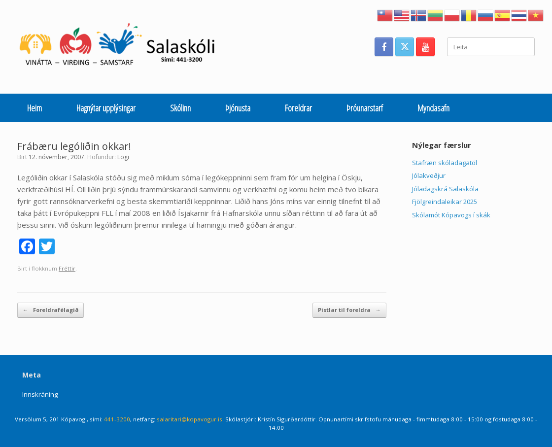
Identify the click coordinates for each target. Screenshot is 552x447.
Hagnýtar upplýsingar (106, 108)
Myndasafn (433, 108)
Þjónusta (237, 108)
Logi (123, 157)
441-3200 (117, 419)
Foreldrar (298, 108)
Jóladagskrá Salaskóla (445, 188)
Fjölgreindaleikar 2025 (444, 201)
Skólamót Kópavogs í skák (451, 214)
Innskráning (40, 394)
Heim (34, 108)
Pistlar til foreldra (349, 310)
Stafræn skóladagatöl (444, 162)
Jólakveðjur (429, 175)
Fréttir (67, 268)
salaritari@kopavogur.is (189, 419)
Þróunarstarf (364, 108)
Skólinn (180, 108)
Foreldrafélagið (50, 310)
